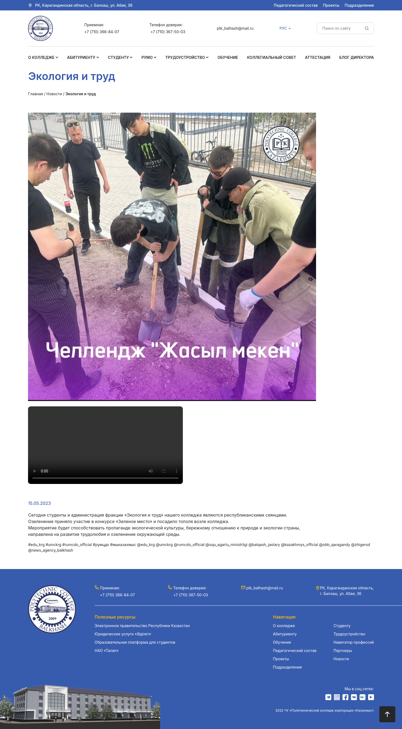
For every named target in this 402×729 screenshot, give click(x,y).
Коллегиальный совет (271, 57)
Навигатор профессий (353, 642)
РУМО (147, 57)
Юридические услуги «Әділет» (123, 634)
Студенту (118, 57)
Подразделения (359, 5)
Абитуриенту (81, 57)
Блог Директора (356, 57)
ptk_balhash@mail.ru (235, 28)
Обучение (228, 57)
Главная (35, 93)
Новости (54, 93)
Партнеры (342, 650)
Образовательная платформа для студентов (135, 642)
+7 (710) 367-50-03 (168, 31)
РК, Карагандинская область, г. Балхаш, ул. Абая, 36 (83, 5)
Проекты (331, 5)
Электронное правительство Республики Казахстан (142, 625)
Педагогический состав (296, 5)
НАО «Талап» (107, 650)
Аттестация (317, 57)
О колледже (41, 57)
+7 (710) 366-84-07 (101, 31)
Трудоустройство (185, 57)
